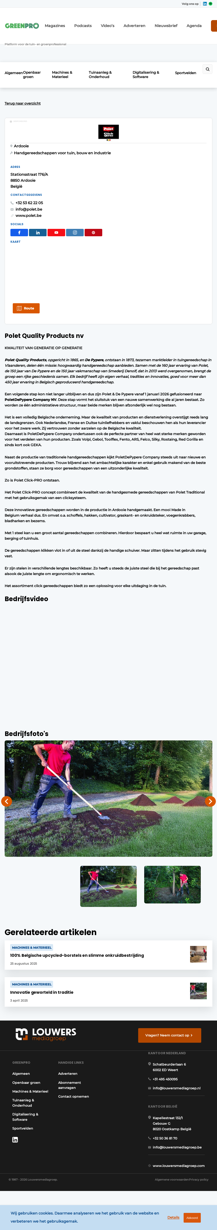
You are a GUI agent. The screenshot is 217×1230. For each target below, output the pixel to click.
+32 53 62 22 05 (127, 173)
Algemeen (14, 41)
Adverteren (122, 20)
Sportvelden (185, 41)
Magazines (56, 20)
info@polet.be (127, 179)
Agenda (170, 20)
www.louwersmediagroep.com (182, 1190)
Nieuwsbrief (147, 20)
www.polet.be (127, 185)
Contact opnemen (71, 1095)
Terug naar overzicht (23, 68)
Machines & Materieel (69, 42)
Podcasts (79, 20)
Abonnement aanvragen (67, 1083)
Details (167, 1220)
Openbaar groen (39, 42)
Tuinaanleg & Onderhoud (106, 42)
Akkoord (189, 1220)
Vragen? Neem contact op (170, 1021)
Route (29, 278)
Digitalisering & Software (148, 42)
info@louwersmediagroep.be (180, 1166)
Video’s (100, 20)
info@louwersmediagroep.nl (180, 1096)
